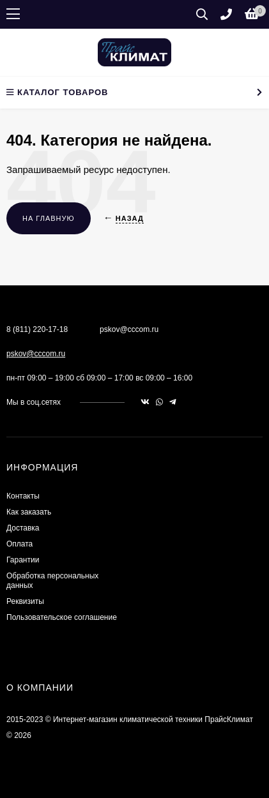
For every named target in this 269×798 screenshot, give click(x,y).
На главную (48, 218)
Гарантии (22, 559)
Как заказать (28, 512)
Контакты (23, 496)
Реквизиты (25, 601)
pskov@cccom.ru (35, 353)
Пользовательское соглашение (61, 617)
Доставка (23, 527)
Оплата (19, 543)
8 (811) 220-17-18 (37, 329)
